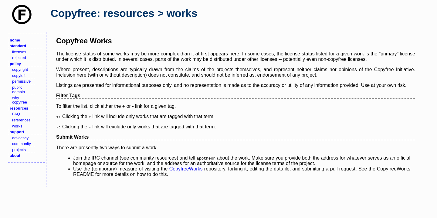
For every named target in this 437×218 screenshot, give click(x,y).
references (21, 120)
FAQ (16, 114)
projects (19, 149)
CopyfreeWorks (186, 168)
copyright (20, 69)
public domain (18, 89)
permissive (21, 81)
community (21, 143)
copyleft (18, 75)
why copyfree (19, 99)
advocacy (20, 138)
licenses (19, 52)
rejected (19, 57)
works (17, 126)
